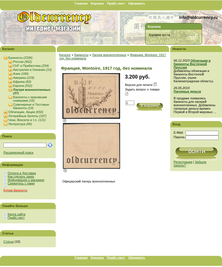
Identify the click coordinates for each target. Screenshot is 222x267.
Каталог (65, 55)
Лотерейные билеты (27, 116)
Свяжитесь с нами (21, 183)
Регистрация (183, 162)
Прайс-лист (116, 3)
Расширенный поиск (18, 152)
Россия (22, 61)
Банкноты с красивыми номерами (30, 98)
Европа (22, 85)
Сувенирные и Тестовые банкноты (31, 106)
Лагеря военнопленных (109, 55)
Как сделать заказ (21, 176)
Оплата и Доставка (22, 173)
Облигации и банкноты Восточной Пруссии (192, 64)
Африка (22, 81)
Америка (23, 77)
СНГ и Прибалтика (31, 65)
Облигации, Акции (25, 112)
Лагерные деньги (187, 91)
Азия (20, 73)
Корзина (97, 3)
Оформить (136, 3)
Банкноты (20, 57)
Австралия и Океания (32, 69)
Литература (20, 124)
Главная (81, 3)
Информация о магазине (26, 180)
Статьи (8, 241)
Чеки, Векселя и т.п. (27, 120)
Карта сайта (16, 214)
